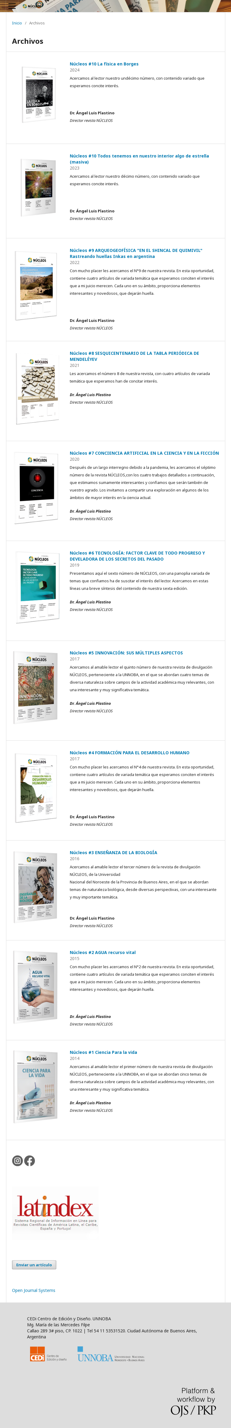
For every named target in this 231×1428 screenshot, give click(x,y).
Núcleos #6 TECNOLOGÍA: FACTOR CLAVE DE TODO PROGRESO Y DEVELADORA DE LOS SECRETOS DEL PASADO (137, 556)
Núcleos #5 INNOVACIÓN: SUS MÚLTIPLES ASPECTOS (126, 653)
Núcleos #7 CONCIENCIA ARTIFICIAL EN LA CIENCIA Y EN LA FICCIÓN (144, 453)
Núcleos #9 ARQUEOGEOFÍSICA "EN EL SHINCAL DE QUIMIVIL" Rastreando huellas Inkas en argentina (136, 253)
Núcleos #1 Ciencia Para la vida (103, 1052)
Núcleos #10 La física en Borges (104, 64)
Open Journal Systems (33, 1290)
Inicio (17, 23)
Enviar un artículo (34, 1264)
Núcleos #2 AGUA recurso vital (103, 952)
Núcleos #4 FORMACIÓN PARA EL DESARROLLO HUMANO (129, 752)
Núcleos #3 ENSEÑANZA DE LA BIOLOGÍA (113, 852)
